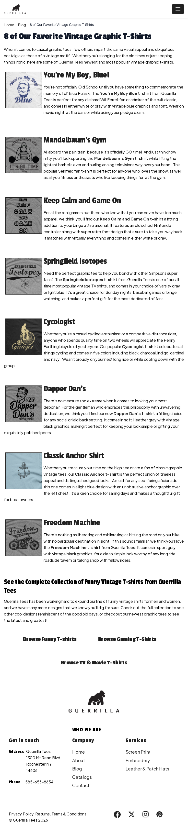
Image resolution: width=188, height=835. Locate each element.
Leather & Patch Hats (147, 768)
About (78, 760)
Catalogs (82, 777)
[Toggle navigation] (178, 9)
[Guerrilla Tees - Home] (87, 9)
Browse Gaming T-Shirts (127, 639)
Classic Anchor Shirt (74, 456)
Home (9, 24)
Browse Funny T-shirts (49, 639)
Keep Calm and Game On (82, 201)
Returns (42, 813)
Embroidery (138, 760)
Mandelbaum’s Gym (75, 140)
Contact (80, 785)
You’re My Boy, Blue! (76, 75)
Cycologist (59, 322)
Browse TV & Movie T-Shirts (94, 662)
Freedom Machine (72, 523)
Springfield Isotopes (75, 261)
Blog (22, 24)
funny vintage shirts (125, 601)
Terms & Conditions (68, 813)
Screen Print (138, 752)
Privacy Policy (21, 813)
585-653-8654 (39, 781)
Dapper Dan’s (65, 389)
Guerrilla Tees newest (78, 62)
